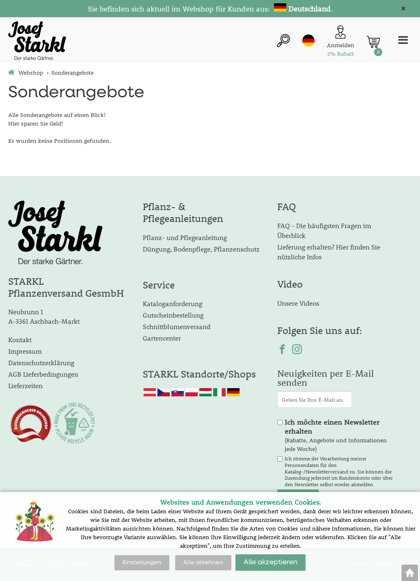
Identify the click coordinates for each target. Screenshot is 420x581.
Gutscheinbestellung (173, 315)
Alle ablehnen (203, 562)
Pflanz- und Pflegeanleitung (185, 237)
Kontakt (20, 339)
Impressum (25, 351)
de (308, 40)
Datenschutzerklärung (41, 362)
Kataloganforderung (172, 303)
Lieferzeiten (25, 385)
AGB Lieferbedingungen (43, 374)
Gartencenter (162, 338)
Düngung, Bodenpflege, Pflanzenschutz (201, 249)
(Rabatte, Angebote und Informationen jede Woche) (336, 435)
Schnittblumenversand (176, 326)
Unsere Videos (298, 303)
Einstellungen (142, 562)
